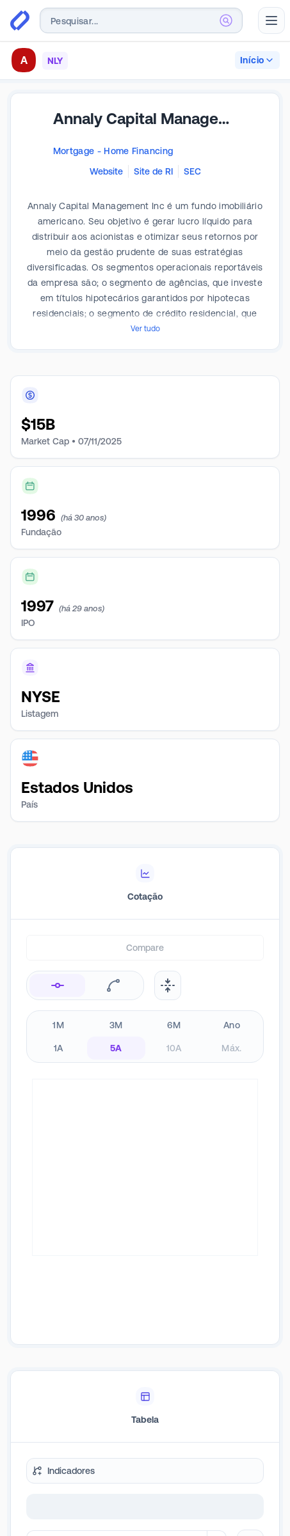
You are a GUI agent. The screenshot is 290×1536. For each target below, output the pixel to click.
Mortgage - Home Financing (113, 151)
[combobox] (141, 20)
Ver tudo (145, 328)
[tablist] (145, 884)
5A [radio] (116, 1048)
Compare (145, 948)
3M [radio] (116, 1025)
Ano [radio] (231, 1025)
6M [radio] (174, 1025)
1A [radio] (58, 1048)
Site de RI (153, 171)
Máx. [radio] (231, 1048)
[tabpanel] (145, 1151)
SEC (192, 171)
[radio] (57, 985)
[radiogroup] (145, 1036)
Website (106, 171)
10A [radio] (174, 1048)
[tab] (145, 884)
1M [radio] (58, 1025)
